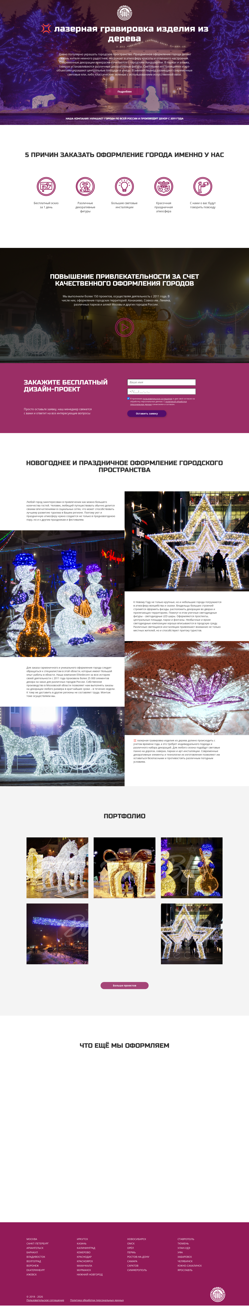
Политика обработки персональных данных (97, 1307)
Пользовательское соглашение (45, 1307)
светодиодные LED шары (160, 618)
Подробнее (125, 91)
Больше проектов (124, 990)
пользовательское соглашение (157, 401)
